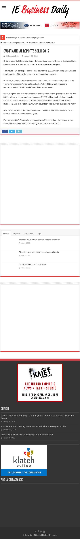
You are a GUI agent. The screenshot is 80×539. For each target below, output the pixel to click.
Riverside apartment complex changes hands (39, 252)
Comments (28, 233)
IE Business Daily (12, 56)
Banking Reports (17, 42)
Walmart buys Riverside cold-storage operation (25, 37)
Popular (16, 233)
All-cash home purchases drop (32, 264)
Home (4, 42)
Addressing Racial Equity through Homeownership (27, 434)
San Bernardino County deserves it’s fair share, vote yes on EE (33, 426)
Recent (6, 233)
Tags (39, 233)
